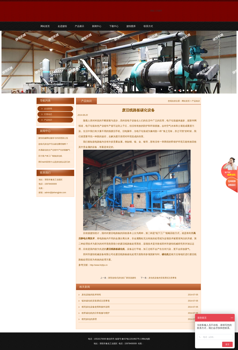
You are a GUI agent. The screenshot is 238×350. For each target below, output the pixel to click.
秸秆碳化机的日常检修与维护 (96, 313)
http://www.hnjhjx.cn (99, 265)
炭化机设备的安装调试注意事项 (162, 278)
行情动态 (48, 114)
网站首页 (45, 26)
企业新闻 (48, 108)
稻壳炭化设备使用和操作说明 (96, 307)
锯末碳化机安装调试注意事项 (96, 301)
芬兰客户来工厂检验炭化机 (50, 156)
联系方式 (148, 26)
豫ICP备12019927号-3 (131, 339)
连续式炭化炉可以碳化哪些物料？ (53, 144)
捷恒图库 (131, 26)
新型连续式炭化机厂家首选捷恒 (122, 278)
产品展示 (79, 26)
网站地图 (146, 339)
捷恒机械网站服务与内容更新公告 (53, 138)
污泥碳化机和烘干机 (119, 62)
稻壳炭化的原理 (89, 319)
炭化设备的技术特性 (91, 294)
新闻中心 (96, 26)
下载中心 (114, 26)
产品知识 (48, 120)
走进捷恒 (62, 26)
